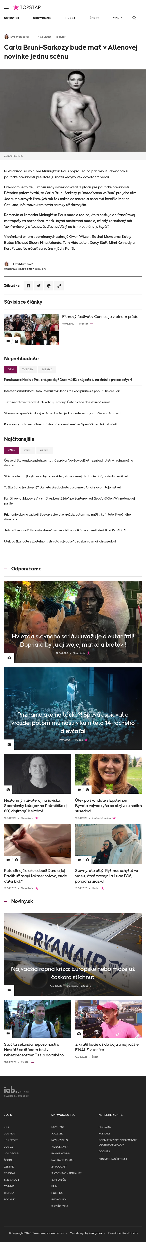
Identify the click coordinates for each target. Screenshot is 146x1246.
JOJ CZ (8, 1147)
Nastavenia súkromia (113, 1159)
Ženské (9, 1166)
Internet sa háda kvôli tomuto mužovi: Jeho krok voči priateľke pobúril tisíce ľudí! (62, 391)
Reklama (105, 1127)
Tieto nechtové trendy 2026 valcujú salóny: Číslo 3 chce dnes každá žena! (57, 402)
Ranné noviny (60, 1153)
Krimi (54, 1186)
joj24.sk (57, 1133)
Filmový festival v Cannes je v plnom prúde (100, 317)
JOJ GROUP (11, 1153)
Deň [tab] (11, 369)
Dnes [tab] (12, 450)
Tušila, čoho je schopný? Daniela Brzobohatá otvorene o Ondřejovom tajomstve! (62, 487)
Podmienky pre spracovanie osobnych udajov (118, 1142)
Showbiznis (42, 18)
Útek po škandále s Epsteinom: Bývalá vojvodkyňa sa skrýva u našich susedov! (60, 541)
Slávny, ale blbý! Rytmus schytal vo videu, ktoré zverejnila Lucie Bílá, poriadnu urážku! (66, 476)
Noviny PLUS (59, 1140)
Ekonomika (59, 1199)
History (9, 1193)
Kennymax (95, 1233)
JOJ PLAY (10, 1133)
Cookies (104, 1151)
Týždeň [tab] (27, 369)
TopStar (9, 1173)
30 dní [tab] (45, 450)
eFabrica (132, 1233)
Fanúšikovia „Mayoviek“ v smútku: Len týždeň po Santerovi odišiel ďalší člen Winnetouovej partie (69, 501)
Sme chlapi (11, 1180)
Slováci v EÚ (59, 1206)
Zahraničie (58, 1180)
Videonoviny (60, 1147)
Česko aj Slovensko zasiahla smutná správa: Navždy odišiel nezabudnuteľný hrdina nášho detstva (68, 463)
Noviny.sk (11, 18)
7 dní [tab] (28, 450)
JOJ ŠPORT (11, 1140)
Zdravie (9, 1186)
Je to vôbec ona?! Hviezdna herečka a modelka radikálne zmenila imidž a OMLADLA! (65, 530)
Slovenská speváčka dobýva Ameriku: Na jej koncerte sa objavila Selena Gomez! (62, 413)
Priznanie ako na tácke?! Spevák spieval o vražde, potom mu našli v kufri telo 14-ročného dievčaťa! (67, 517)
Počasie (9, 1199)
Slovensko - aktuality (66, 1173)
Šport (94, 18)
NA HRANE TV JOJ (62, 1160)
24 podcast (59, 1166)
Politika (56, 1193)
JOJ (6, 1127)
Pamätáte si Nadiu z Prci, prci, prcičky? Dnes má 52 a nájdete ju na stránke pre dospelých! (68, 379)
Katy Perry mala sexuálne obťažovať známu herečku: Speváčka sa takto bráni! (60, 424)
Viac (116, 17)
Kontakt (104, 1133)
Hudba (71, 18)
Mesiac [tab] (47, 369)
